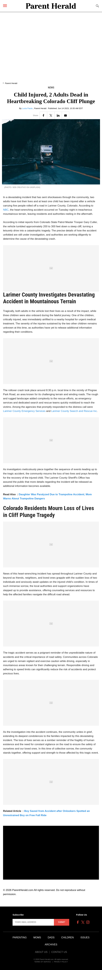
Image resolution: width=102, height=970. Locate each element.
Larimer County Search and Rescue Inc (74, 411)
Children (67, 937)
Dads (51, 937)
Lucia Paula (27, 108)
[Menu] (5, 5)
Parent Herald (11, 83)
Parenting (20, 937)
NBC (6, 209)
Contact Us (59, 952)
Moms (37, 937)
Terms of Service (42, 962)
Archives (51, 944)
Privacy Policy (61, 962)
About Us (41, 952)
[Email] (65, 115)
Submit (61, 922)
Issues (84, 937)
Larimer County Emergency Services (24, 411)
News (51, 87)
